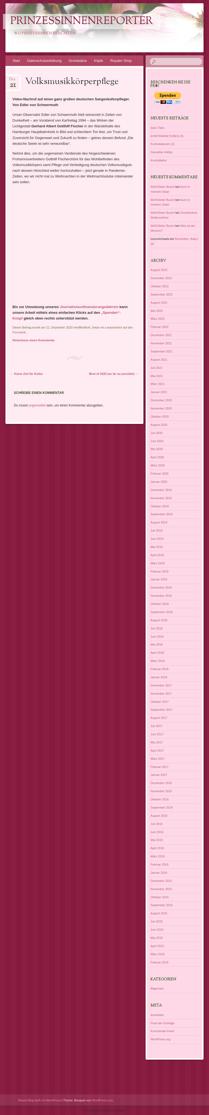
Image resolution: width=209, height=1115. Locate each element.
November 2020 (161, 408)
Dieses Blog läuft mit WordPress (39, 1100)
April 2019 (157, 555)
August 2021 (158, 359)
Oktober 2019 (159, 506)
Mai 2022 (156, 310)
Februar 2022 (159, 327)
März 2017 (157, 758)
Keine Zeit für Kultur (26, 373)
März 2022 (157, 318)
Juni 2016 (157, 832)
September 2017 (161, 709)
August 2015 (158, 913)
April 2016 (157, 848)
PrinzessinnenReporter (81, 21)
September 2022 (161, 294)
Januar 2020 (158, 481)
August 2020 (158, 424)
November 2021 (161, 343)
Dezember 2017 (161, 685)
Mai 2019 (156, 547)
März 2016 (157, 856)
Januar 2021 (158, 392)
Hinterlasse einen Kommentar (34, 340)
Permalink (19, 332)
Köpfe (98, 61)
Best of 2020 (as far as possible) (114, 373)
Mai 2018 (156, 644)
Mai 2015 (156, 937)
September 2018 (161, 612)
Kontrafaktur (158, 160)
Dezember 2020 (161, 400)
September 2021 (161, 351)
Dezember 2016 (161, 783)
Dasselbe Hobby (161, 152)
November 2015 (161, 889)
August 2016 (158, 815)
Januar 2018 (158, 677)
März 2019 (157, 563)
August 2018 (158, 620)
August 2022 (158, 302)
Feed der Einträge (162, 1023)
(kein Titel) (157, 127)
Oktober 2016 (159, 799)
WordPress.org (160, 1039)
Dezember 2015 (161, 880)
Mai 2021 (156, 376)
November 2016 (161, 791)
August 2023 (158, 270)
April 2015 (157, 946)
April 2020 (157, 457)
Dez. (12, 81)
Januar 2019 (158, 579)
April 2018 (157, 652)
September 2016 (161, 807)
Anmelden (157, 1015)
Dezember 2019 (161, 490)
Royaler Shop (121, 61)
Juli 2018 (156, 628)
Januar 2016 (158, 872)
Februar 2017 (159, 767)
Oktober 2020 (159, 416)
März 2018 (157, 660)
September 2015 (161, 905)
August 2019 (158, 522)
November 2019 (161, 498)
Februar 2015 (159, 962)
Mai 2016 (156, 840)
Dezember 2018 (161, 587)
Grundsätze (78, 61)
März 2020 (157, 465)
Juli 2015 (156, 921)
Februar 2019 (159, 571)
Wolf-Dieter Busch (162, 186)
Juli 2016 (156, 823)
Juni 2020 (157, 441)
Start (16, 61)
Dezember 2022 (161, 278)
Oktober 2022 (159, 286)
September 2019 (161, 514)
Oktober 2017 (159, 701)
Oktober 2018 (159, 603)
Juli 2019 (156, 530)
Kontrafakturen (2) (162, 144)
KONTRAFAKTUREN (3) (166, 136)
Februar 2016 (159, 864)
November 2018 (161, 595)
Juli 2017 (156, 726)
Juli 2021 (156, 367)
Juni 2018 (157, 636)
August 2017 (158, 717)
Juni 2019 (157, 538)
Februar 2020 (159, 473)
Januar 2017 (158, 774)
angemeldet (37, 405)
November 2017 (161, 693)
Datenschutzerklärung (44, 61)
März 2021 (157, 383)
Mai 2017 (156, 742)
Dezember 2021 (161, 335)
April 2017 (157, 750)
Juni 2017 (157, 734)
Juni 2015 (157, 929)
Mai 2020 (156, 449)
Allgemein (157, 988)
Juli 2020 (156, 433)
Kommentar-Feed (162, 1031)
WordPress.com (102, 1100)
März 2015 (157, 954)
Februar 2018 (159, 669)
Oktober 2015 (159, 897)
